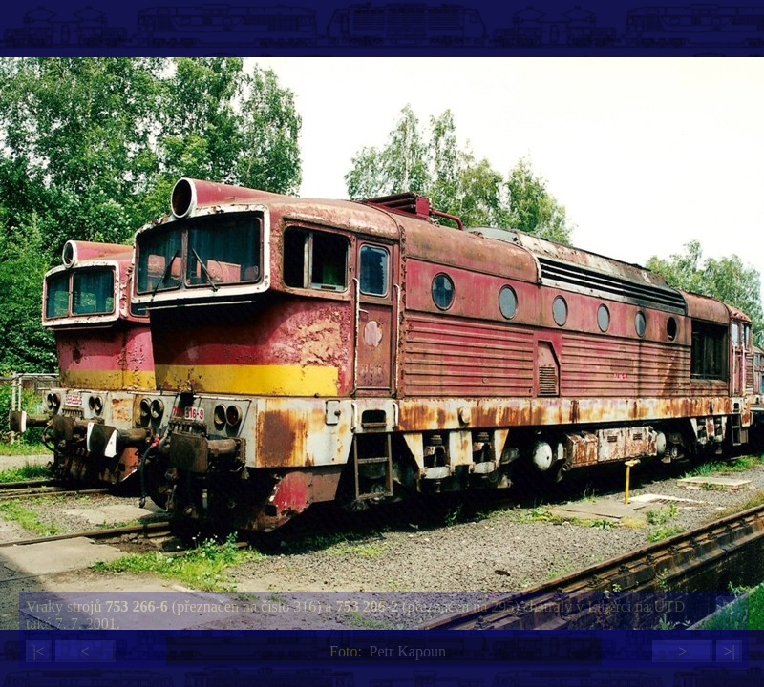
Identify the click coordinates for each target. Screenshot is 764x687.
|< (38, 651)
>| (728, 651)
